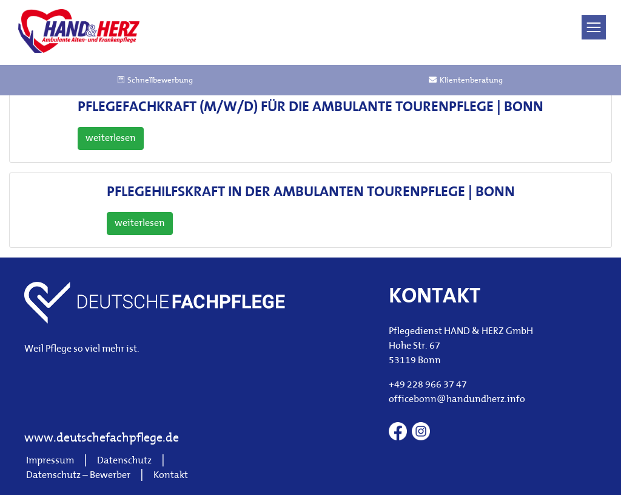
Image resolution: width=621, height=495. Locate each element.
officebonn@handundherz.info (457, 400)
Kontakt (170, 475)
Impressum (50, 461)
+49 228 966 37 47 (428, 385)
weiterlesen (111, 138)
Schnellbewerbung (155, 80)
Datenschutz (124, 461)
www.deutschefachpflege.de (101, 438)
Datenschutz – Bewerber (78, 475)
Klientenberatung (466, 80)
